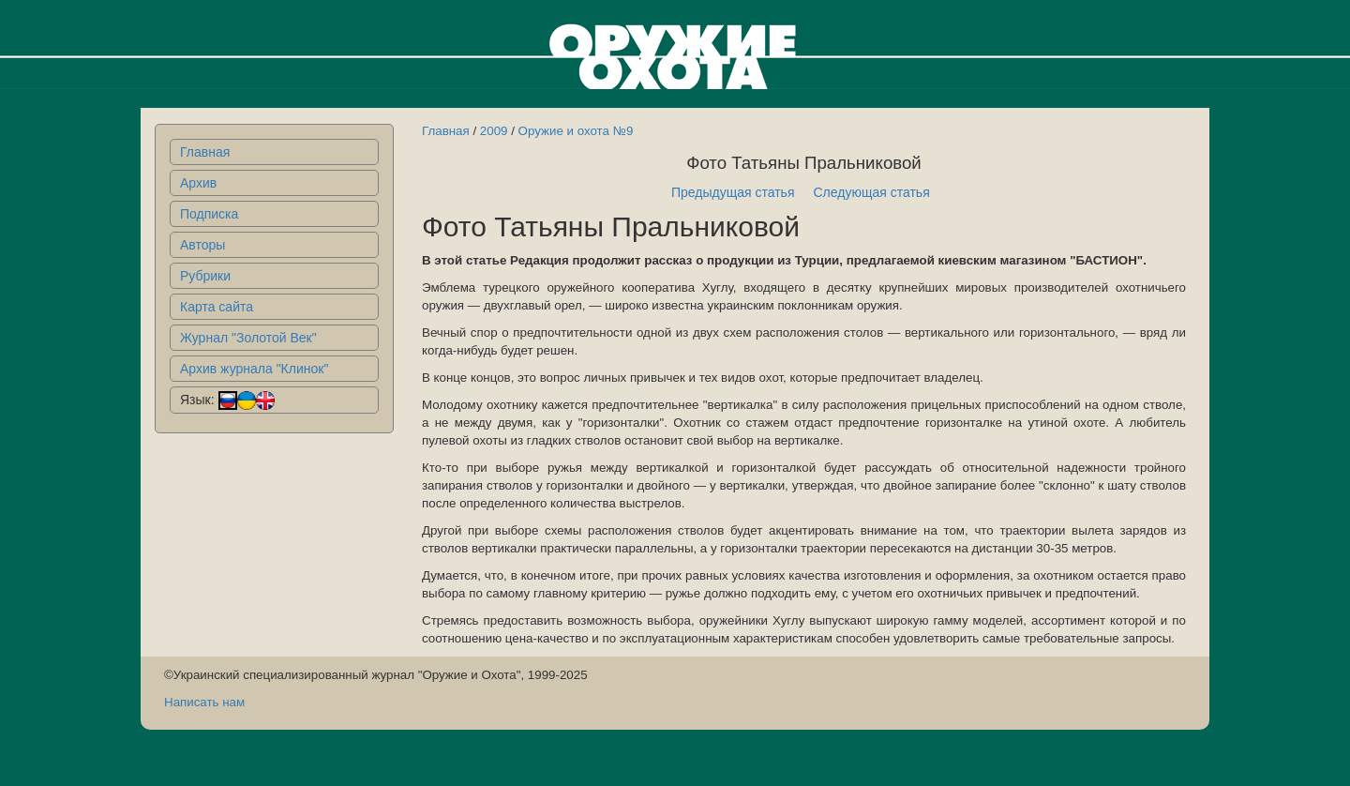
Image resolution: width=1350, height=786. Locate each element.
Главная (205, 151)
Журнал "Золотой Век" (248, 337)
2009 (494, 131)
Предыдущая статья (733, 192)
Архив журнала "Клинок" (254, 368)
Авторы (202, 244)
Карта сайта (216, 306)
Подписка (209, 213)
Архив (198, 182)
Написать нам (204, 702)
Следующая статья (872, 192)
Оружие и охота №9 (576, 131)
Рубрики (205, 275)
